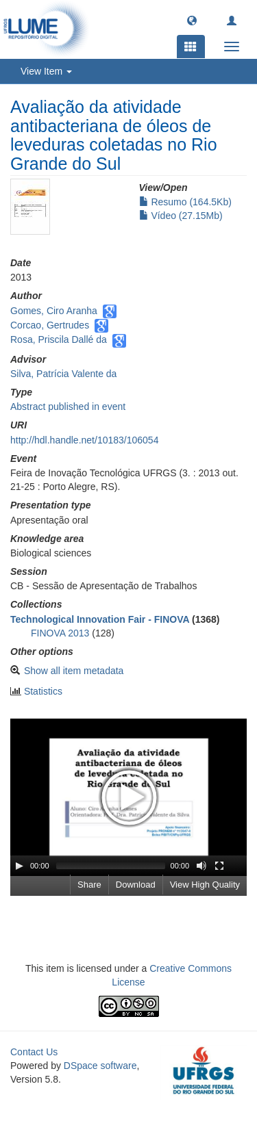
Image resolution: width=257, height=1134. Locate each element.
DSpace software (100, 1065)
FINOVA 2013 (60, 633)
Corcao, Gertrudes (49, 325)
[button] (192, 19)
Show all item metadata (74, 670)
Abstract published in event (67, 406)
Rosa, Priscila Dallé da (58, 339)
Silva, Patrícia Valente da (63, 373)
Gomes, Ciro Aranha (53, 310)
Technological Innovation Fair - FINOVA (99, 619)
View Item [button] (46, 71)
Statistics (43, 691)
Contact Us (34, 1051)
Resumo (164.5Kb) (185, 201)
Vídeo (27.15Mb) (181, 215)
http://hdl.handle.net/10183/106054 (84, 440)
